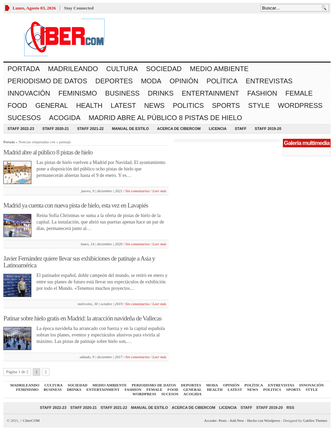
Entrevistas (269, 81)
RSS (290, 407)
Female (299, 93)
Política (222, 81)
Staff (241, 129)
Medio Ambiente (219, 68)
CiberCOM (30, 420)
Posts (223, 420)
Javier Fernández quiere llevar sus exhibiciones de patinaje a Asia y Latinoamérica (79, 262)
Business (122, 93)
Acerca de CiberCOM (179, 129)
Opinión (183, 81)
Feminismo (77, 93)
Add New (237, 420)
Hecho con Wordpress (263, 420)
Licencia (218, 129)
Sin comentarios (137, 191)
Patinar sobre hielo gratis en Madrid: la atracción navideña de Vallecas (82, 318)
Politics (188, 105)
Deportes (114, 81)
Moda (151, 81)
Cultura (122, 68)
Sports (226, 105)
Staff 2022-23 (20, 129)
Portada (23, 68)
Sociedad (164, 68)
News (154, 105)
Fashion (262, 93)
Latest (123, 105)
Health (89, 105)
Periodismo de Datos (47, 81)
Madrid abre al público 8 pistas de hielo (165, 117)
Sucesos (24, 117)
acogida (64, 117)
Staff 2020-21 (55, 129)
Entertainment (210, 93)
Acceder (210, 420)
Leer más (159, 191)
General (51, 105)
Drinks (161, 93)
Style (259, 105)
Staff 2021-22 (90, 129)
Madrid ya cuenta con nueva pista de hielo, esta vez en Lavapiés (75, 205)
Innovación (28, 93)
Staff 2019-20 (268, 129)
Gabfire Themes (315, 420)
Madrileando (73, 68)
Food (17, 105)
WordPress (300, 105)
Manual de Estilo (130, 129)
